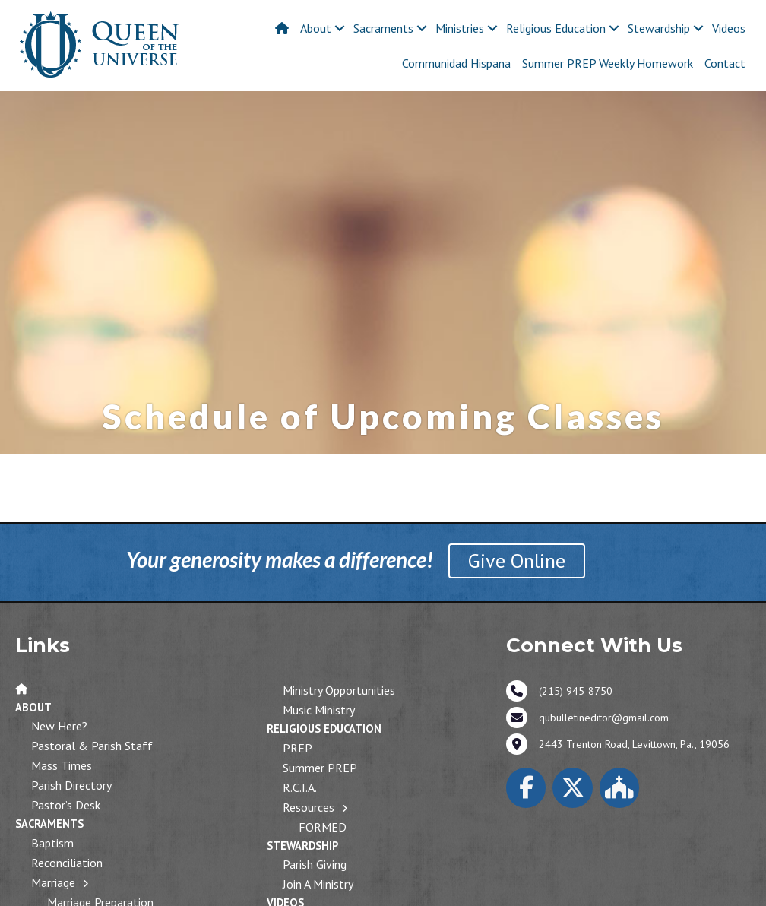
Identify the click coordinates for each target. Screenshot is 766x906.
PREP (297, 748)
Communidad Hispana (456, 63)
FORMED (323, 827)
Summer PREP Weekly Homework (607, 63)
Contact (724, 63)
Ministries (459, 28)
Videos (728, 28)
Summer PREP (320, 767)
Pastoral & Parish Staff (92, 745)
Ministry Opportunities (339, 690)
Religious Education (556, 28)
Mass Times (61, 765)
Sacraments (383, 28)
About (315, 28)
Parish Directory (71, 785)
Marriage (53, 882)
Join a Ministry (318, 884)
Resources (308, 807)
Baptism (52, 843)
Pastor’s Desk (65, 805)
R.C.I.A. (300, 787)
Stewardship (659, 28)
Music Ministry (319, 710)
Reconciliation (67, 862)
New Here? (59, 725)
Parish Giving (315, 864)
